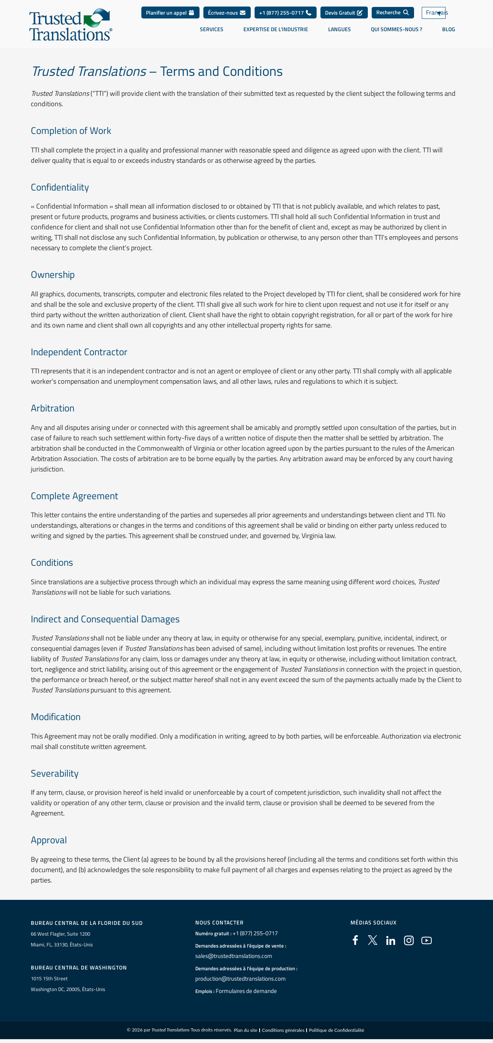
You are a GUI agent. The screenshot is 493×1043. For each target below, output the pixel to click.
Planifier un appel (170, 12)
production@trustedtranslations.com (236, 979)
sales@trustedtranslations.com (229, 956)
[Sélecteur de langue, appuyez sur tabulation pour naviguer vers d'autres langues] (443, 13)
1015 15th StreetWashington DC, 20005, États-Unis (68, 984)
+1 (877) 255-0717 (285, 12)
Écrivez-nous (227, 12)
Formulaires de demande (243, 991)
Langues (339, 29)
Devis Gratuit (344, 12)
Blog (448, 29)
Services (211, 29)
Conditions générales (283, 1031)
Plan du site (245, 1031)
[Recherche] (393, 12)
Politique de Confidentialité (336, 1031)
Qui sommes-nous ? (396, 29)
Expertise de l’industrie (275, 29)
